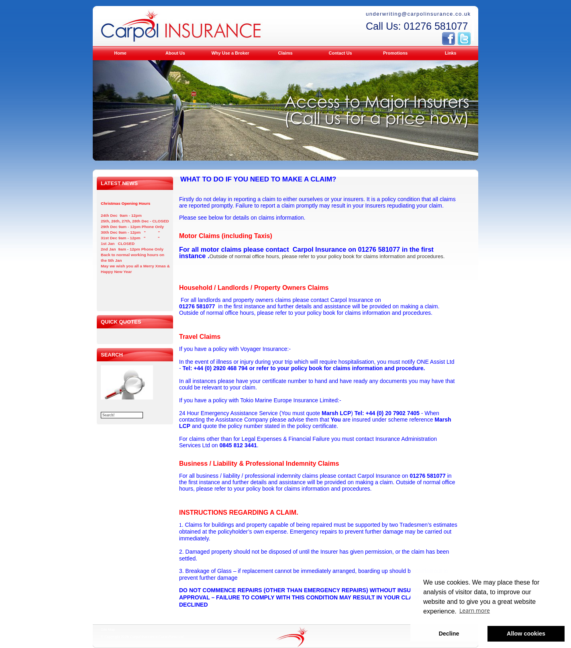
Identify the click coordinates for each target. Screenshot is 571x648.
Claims (285, 53)
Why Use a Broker (230, 53)
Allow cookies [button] (526, 633)
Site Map (108, 630)
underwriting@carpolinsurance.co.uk (418, 14)
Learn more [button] (474, 610)
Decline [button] (448, 633)
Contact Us (340, 53)
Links (451, 53)
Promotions (395, 53)
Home (120, 53)
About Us (175, 53)
